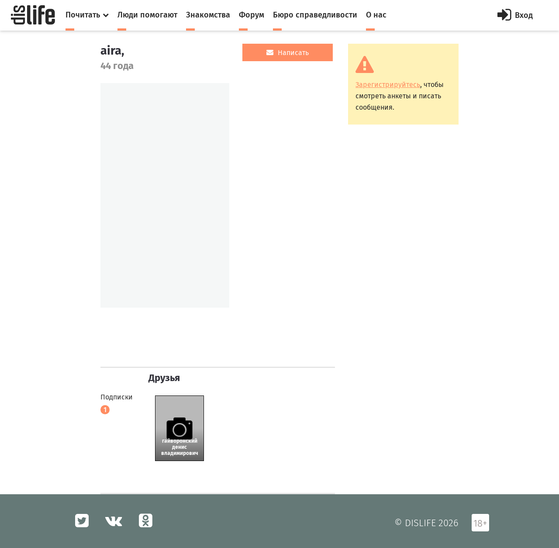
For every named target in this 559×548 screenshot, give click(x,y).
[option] (164, 195)
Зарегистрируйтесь (387, 84)
